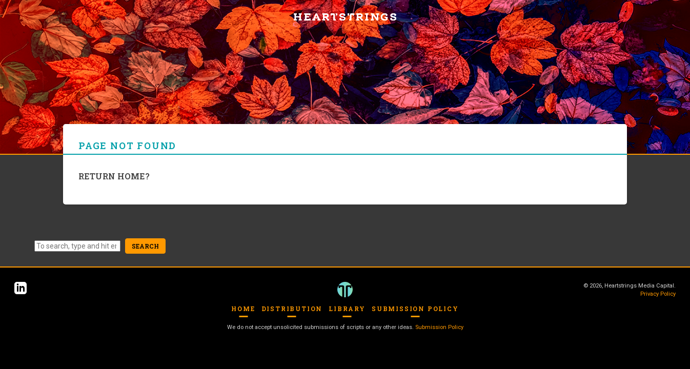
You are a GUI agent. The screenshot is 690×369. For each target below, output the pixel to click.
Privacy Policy (658, 294)
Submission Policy (415, 308)
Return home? (114, 176)
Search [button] (145, 246)
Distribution (292, 308)
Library (347, 308)
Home (243, 308)
